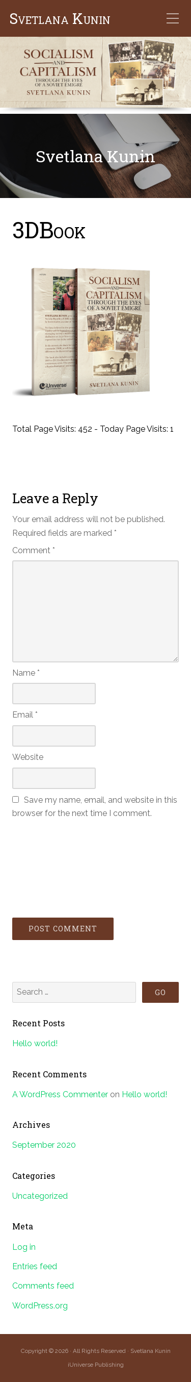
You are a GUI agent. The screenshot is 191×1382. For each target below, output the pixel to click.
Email (25, 715)
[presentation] (54, 866)
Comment (33, 550)
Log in (24, 1247)
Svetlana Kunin (60, 19)
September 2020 (44, 1145)
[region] (95, 75)
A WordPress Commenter (60, 1094)
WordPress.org (40, 1306)
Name (26, 673)
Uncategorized (40, 1196)
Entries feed (34, 1266)
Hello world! (35, 1043)
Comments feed (43, 1286)
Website (27, 757)
